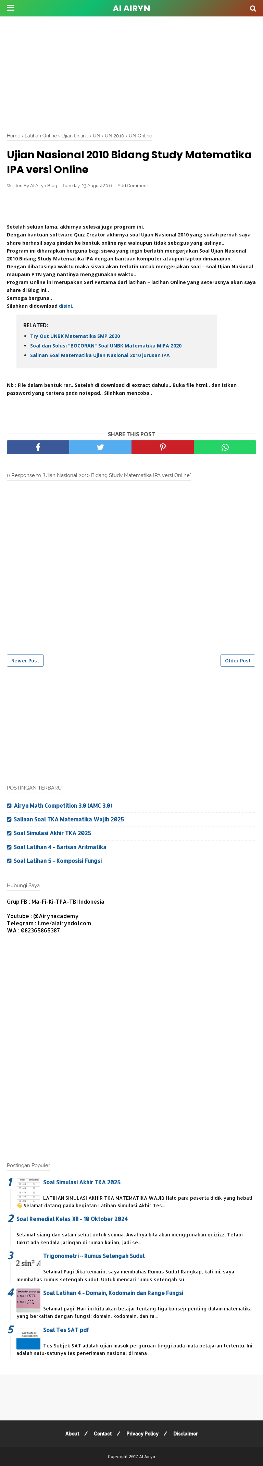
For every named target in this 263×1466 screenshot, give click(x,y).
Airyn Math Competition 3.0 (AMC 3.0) (63, 805)
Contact (103, 1434)
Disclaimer (185, 1434)
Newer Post (25, 660)
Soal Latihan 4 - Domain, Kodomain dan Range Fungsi (113, 1292)
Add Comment (132, 185)
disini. (66, 306)
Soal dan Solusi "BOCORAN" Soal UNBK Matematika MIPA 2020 (105, 345)
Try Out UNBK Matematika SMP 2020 (75, 336)
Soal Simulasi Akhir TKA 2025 (52, 832)
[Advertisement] (135, 72)
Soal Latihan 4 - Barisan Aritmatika (60, 847)
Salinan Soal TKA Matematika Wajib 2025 (69, 819)
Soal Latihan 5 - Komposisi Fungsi (58, 860)
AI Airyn (131, 8)
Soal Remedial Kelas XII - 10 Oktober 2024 (72, 1218)
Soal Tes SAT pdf (66, 1329)
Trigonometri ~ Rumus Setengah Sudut (94, 1255)
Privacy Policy (142, 1434)
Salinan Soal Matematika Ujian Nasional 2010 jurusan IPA (100, 355)
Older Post (238, 660)
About (72, 1434)
